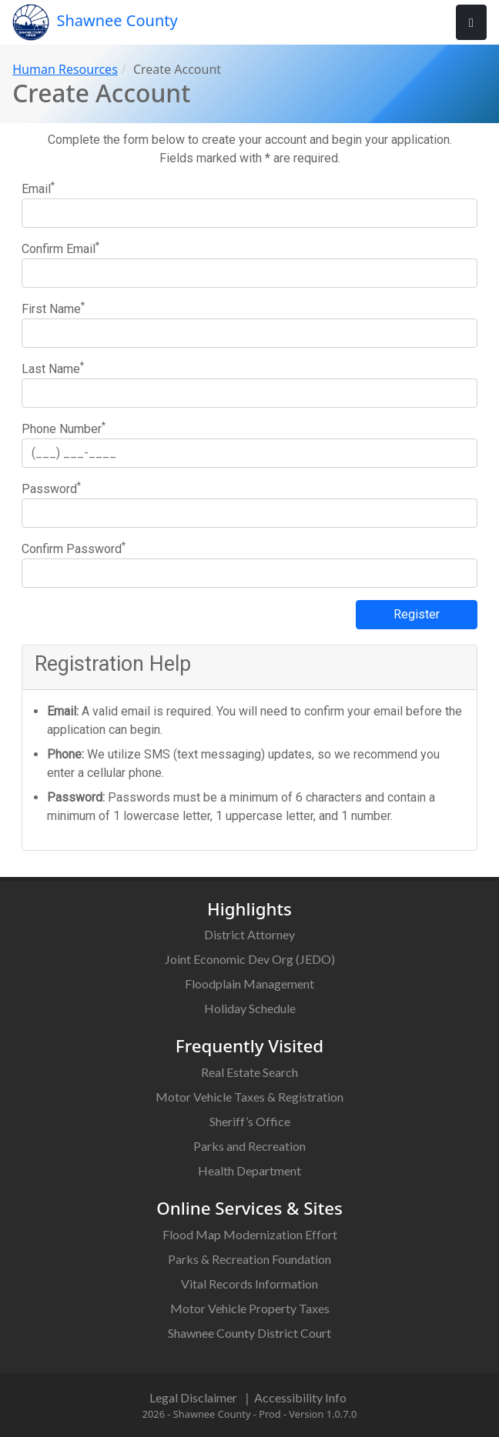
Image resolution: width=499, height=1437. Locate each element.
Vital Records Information (249, 1283)
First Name (53, 308)
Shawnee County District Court (249, 1332)
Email (38, 188)
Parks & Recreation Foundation (249, 1259)
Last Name (53, 368)
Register (417, 614)
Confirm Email (60, 248)
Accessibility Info (300, 1397)
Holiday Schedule (250, 1008)
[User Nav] (471, 22)
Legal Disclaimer (193, 1397)
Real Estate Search (249, 1072)
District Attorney (249, 934)
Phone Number (63, 428)
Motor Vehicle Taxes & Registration (249, 1096)
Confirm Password (74, 548)
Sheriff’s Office (249, 1121)
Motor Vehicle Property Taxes (250, 1308)
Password (51, 488)
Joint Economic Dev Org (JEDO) (250, 959)
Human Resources (65, 69)
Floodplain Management (249, 983)
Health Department (249, 1170)
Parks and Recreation (249, 1146)
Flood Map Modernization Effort (249, 1234)
